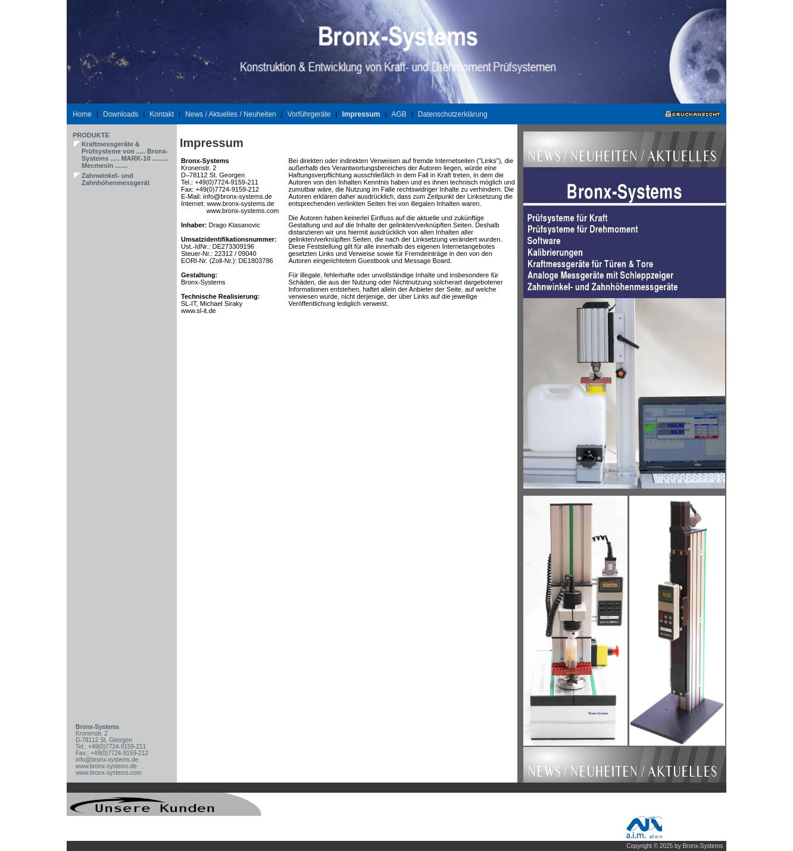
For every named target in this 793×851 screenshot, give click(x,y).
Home (82, 114)
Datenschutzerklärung (453, 114)
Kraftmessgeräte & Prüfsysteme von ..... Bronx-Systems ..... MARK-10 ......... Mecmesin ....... (125, 154)
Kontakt (161, 114)
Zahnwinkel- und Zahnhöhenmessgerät (115, 179)
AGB (399, 114)
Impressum (361, 114)
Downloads (120, 114)
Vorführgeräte (309, 114)
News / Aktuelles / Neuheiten (230, 114)
